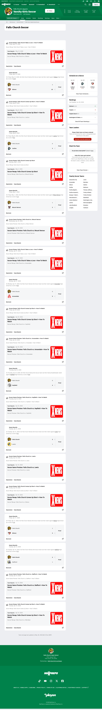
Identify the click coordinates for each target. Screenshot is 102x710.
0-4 (29, 374)
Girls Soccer (12, 22)
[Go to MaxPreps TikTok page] (39, 681)
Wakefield (86, 197)
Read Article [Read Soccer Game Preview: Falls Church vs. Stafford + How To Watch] (9, 597)
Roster (34, 18)
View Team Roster (82, 170)
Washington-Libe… (88, 200)
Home (22, 18)
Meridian (85, 182)
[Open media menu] (90, 4)
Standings (40, 18)
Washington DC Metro (74, 117)
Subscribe (32, 687)
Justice (55, 136)
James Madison (73, 200)
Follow (49, 11)
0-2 (14, 137)
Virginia (71, 110)
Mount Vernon (56, 195)
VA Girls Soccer (20, 22)
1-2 (18, 196)
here (92, 150)
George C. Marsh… (74, 195)
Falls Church (13, 85)
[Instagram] (91, 1)
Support (85, 687)
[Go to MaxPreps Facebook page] (62, 681)
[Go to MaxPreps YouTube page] (45, 681)
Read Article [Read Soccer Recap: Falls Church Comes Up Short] (9, 184)
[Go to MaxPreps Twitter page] (56, 681)
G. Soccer (16, 4)
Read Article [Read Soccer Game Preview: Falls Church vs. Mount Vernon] (9, 243)
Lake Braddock (73, 205)
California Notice (61, 687)
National (71, 106)
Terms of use (50, 687)
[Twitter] (95, 1)
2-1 (18, 551)
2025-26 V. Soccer (12, 18)
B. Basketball (41, 4)
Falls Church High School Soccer (32, 22)
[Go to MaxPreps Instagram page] (51, 681)
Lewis (56, 431)
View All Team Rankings (82, 121)
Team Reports (10, 51)
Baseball (31, 4)
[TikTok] (83, 1)
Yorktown (85, 207)
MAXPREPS (5, 1)
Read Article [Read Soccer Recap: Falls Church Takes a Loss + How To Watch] (9, 66)
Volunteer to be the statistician (82, 139)
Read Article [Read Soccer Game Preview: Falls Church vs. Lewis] (9, 479)
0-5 (18, 285)
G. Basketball (51, 4)
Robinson (85, 187)
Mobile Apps (24, 687)
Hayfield (12, 374)
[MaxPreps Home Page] (7, 22)
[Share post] (63, 66)
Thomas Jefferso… (88, 190)
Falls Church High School (51, 652)
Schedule (28, 18)
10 (52, 89)
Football (24, 4)
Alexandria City (73, 179)
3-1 (18, 433)
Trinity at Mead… (87, 192)
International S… (73, 197)
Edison (56, 77)
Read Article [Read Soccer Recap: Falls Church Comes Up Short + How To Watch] (9, 125)
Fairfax (71, 187)
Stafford (57, 549)
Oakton (85, 185)
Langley (71, 207)
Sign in (96, 4)
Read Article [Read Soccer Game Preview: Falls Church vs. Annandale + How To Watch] (9, 362)
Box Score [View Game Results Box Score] (8, 95)
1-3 (14, 522)
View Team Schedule (82, 94)
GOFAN (26, 1)
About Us (16, 687)
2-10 (14, 79)
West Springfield (87, 202)
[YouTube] (87, 1)
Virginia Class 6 (73, 113)
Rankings (47, 18)
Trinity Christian (87, 195)
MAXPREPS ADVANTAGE (16, 1)
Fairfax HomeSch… (74, 192)
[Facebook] (98, 1)
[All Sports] (59, 4)
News (53, 18)
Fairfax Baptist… (73, 190)
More (58, 18)
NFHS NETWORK (34, 1)
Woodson (85, 205)
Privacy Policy (41, 687)
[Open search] (85, 4)
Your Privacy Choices (74, 687)
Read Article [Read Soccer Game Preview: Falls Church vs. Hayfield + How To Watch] (9, 421)
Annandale (57, 284)
